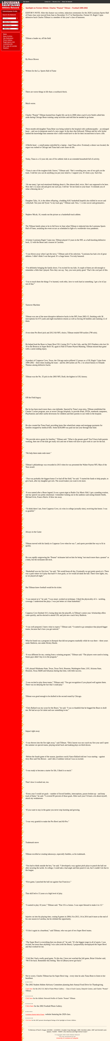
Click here (29, 989)
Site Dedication (8, 38)
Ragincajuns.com (9, 42)
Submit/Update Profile (10, 11)
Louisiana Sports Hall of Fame (35, 1014)
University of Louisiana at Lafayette (67, 1038)
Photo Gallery (7, 40)
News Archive (7, 36)
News (5, 34)
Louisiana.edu (8, 44)
